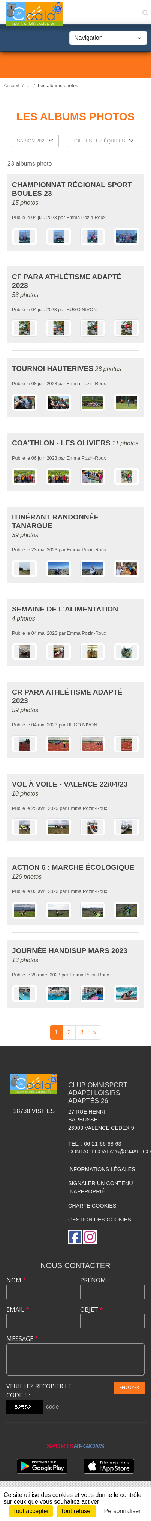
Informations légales (101, 1169)
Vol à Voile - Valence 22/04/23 (70, 784)
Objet (91, 1309)
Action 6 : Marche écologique (73, 867)
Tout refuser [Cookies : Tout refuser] (76, 1511)
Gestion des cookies (99, 1220)
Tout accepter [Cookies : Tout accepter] (31, 1511)
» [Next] (94, 1032)
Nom (16, 1280)
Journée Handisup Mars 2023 (69, 951)
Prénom (95, 1280)
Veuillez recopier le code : (39, 1390)
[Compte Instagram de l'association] (90, 1237)
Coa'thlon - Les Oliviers (61, 443)
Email (17, 1309)
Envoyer (129, 1387)
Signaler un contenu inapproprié (100, 1187)
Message (22, 1339)
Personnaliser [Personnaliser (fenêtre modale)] (122, 1511)
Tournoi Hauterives (52, 368)
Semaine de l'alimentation (65, 609)
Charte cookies (92, 1206)
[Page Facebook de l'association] (75, 1237)
